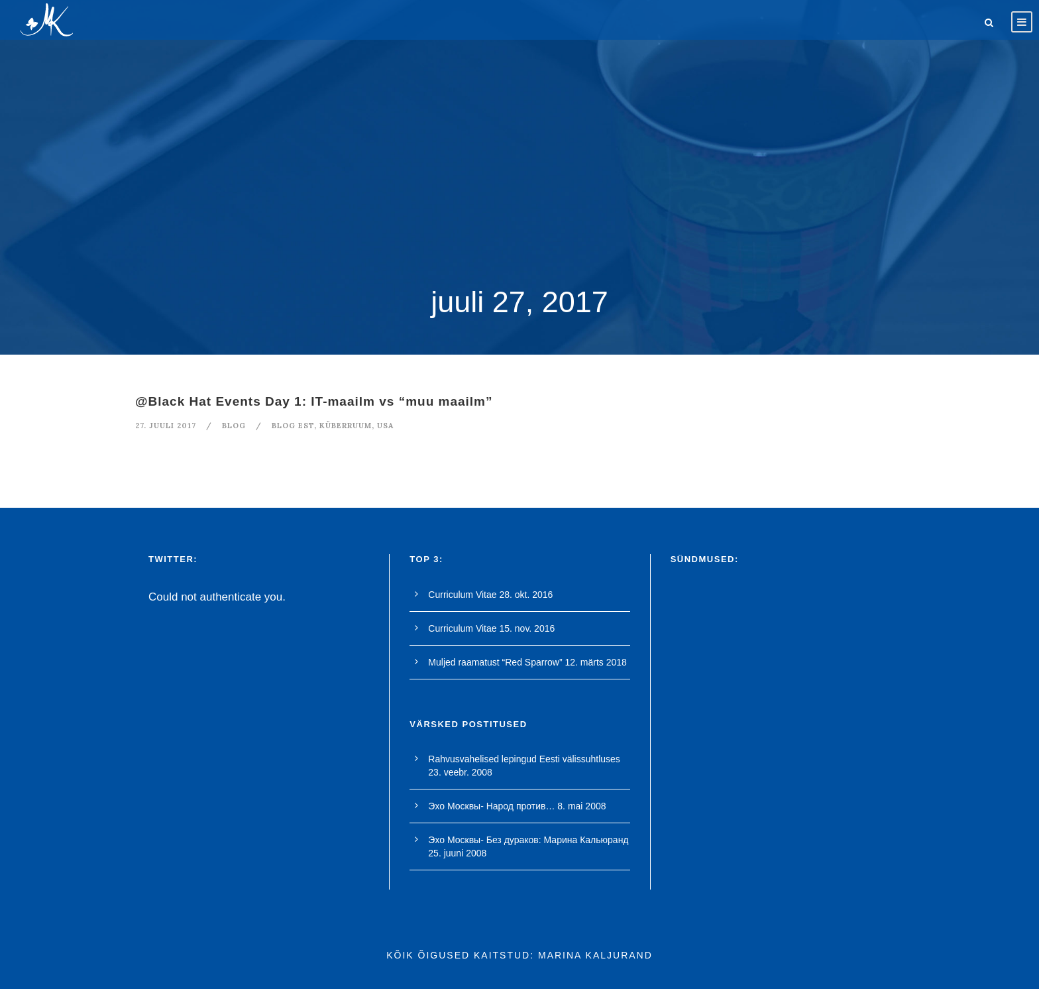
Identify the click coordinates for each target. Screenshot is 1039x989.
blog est (293, 425)
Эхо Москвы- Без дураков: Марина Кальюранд (528, 840)
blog (234, 425)
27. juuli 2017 (165, 425)
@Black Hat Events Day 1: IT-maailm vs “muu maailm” (314, 401)
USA (385, 425)
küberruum (345, 425)
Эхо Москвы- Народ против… (491, 806)
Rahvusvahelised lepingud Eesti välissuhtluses (524, 759)
